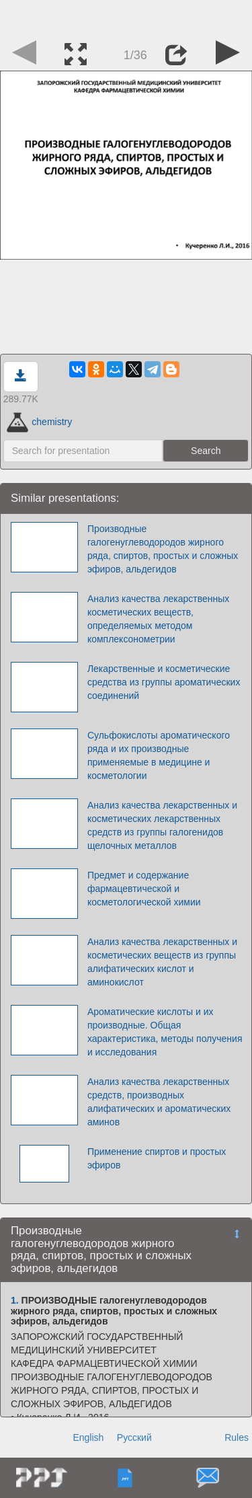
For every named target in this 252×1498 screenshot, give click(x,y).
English (88, 1437)
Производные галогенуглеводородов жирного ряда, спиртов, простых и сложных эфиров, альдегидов (162, 548)
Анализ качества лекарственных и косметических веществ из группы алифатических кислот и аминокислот (162, 961)
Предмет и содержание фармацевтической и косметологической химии (144, 888)
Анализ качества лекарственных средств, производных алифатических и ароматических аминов (158, 1101)
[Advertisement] (126, 17)
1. (15, 1300)
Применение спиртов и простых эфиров (156, 1158)
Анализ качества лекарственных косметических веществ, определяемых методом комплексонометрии (158, 618)
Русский (134, 1437)
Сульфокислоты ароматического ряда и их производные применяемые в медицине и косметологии (158, 755)
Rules (236, 1437)
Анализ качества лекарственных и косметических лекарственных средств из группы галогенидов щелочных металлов (162, 825)
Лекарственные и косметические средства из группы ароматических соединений (164, 682)
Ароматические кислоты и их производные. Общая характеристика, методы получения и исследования (165, 1031)
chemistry (39, 421)
